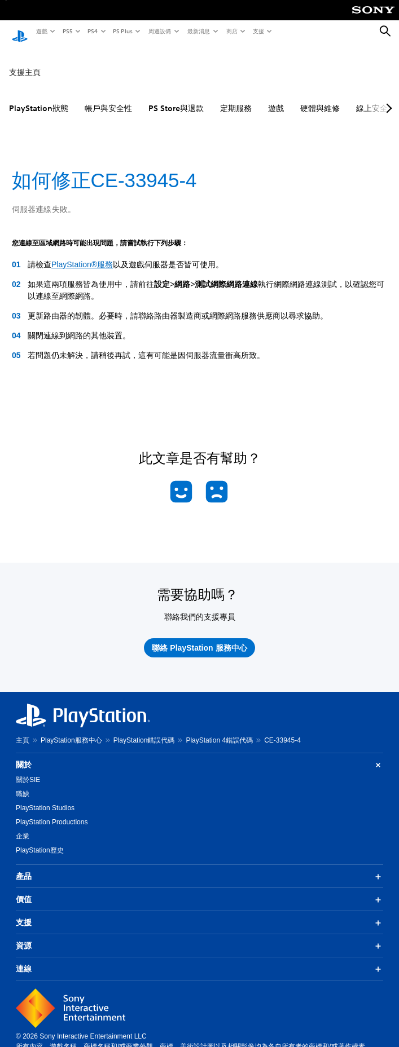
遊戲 (41, 31)
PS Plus (122, 31)
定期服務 (236, 97)
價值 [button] (199, 889)
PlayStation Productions (51, 811)
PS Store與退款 (176, 97)
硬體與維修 (320, 97)
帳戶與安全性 (108, 97)
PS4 (92, 31)
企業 (22, 825)
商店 (231, 31)
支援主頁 (25, 61)
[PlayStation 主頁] (19, 31)
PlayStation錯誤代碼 (144, 730)
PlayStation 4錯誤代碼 (219, 730)
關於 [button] (199, 754)
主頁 (22, 730)
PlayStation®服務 (82, 253)
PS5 (67, 31)
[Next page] (387, 97)
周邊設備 (159, 31)
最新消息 (198, 31)
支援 (258, 31)
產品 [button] (199, 866)
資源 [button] (199, 935)
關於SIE (28, 769)
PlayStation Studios (45, 797)
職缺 (22, 783)
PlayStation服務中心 (71, 730)
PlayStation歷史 (40, 839)
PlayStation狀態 (38, 97)
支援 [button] (199, 912)
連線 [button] (199, 958)
